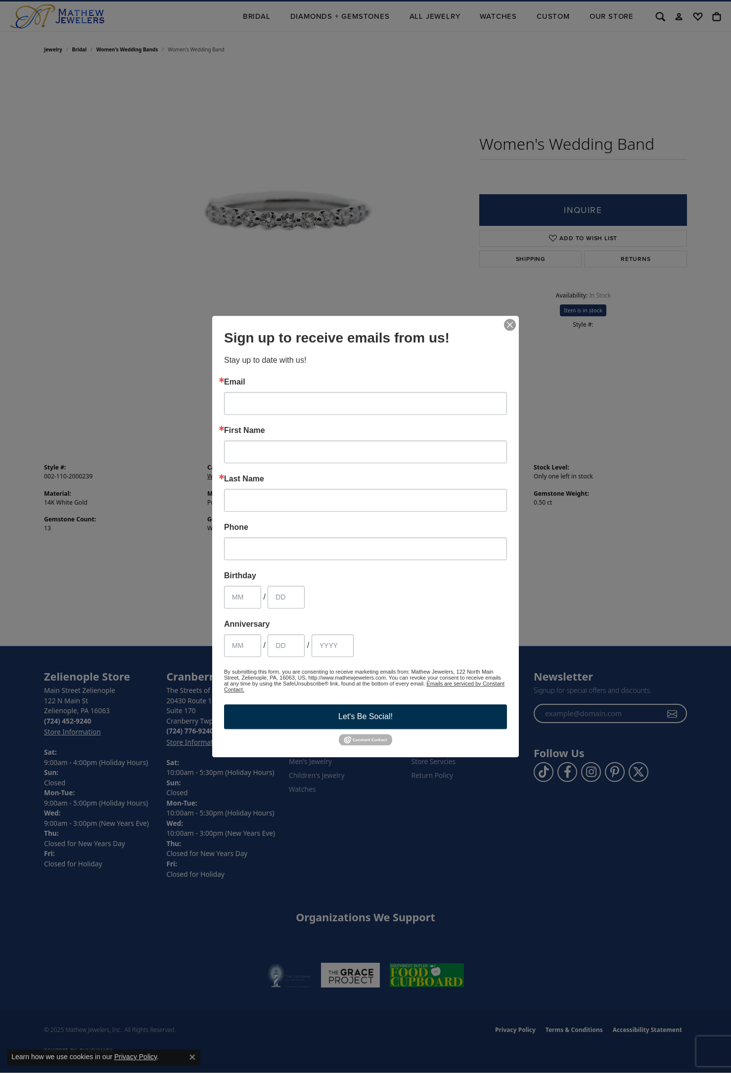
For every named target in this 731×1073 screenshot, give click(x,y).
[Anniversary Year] (333, 645)
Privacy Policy (135, 1057)
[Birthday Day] (286, 597)
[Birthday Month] (242, 597)
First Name (244, 430)
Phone (236, 527)
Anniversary (247, 624)
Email (234, 382)
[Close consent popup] (192, 1057)
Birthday (240, 576)
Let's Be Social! (365, 716)
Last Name (244, 479)
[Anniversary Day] (286, 645)
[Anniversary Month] (242, 645)
